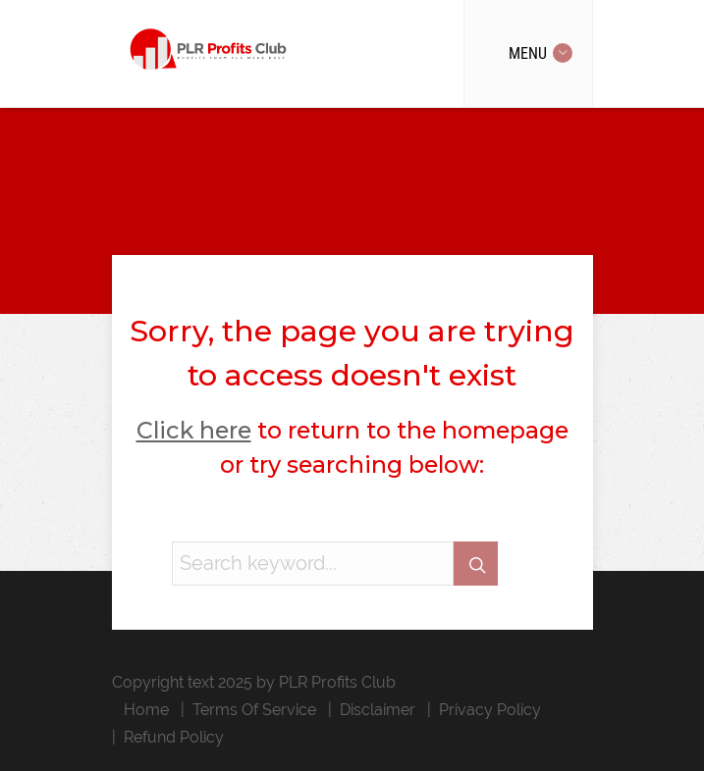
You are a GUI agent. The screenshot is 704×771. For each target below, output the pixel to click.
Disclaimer (377, 709)
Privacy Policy (490, 709)
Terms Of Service (254, 709)
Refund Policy (174, 737)
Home (146, 709)
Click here (193, 430)
